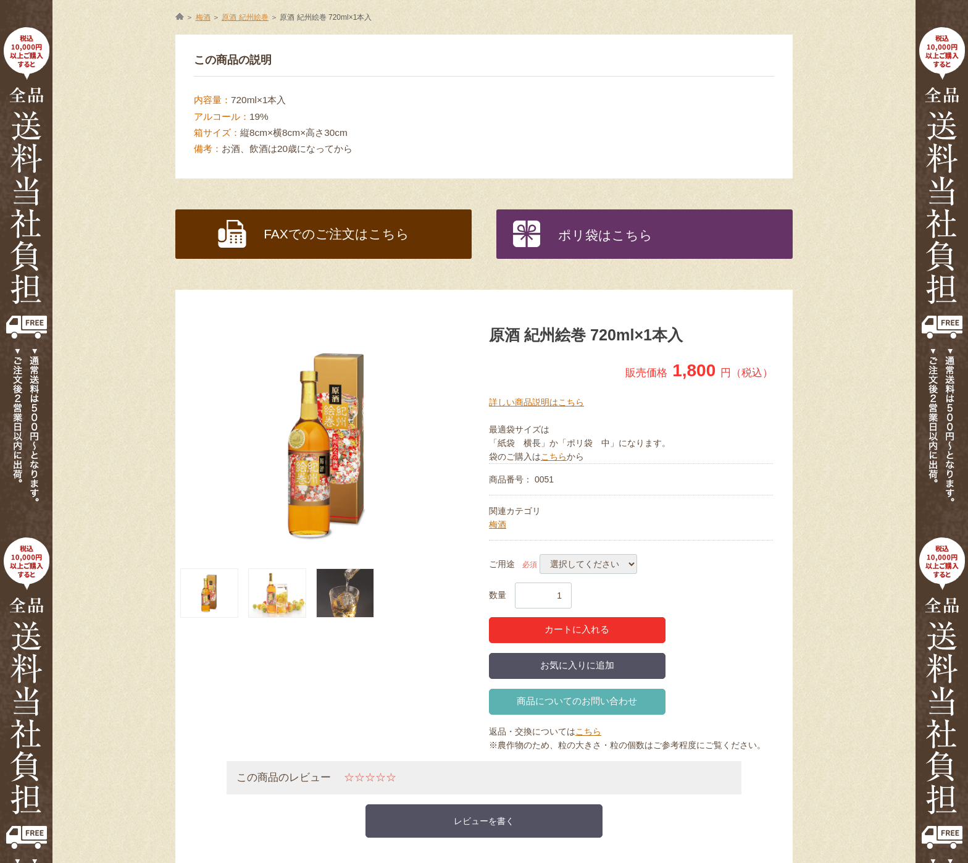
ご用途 (502, 564)
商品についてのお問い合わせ (577, 701)
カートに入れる (576, 629)
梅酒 (497, 524)
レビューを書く (484, 821)
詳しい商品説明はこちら (536, 402)
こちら (554, 456)
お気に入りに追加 (577, 665)
